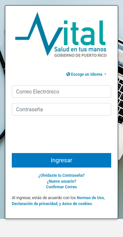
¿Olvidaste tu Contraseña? (61, 175)
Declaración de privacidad (34, 203)
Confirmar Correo (61, 187)
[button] (86, 74)
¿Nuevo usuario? (61, 181)
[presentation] (63, 137)
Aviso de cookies (77, 203)
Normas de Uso (90, 198)
